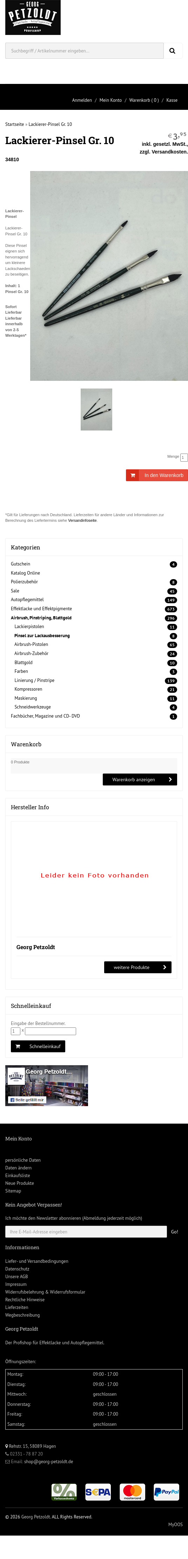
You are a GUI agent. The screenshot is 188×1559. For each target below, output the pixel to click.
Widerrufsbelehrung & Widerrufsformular (45, 1292)
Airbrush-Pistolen (31, 644)
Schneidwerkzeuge (32, 707)
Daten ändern (18, 1168)
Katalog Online (25, 573)
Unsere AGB (16, 1277)
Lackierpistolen (29, 626)
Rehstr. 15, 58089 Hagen (30, 1446)
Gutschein (20, 564)
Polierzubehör (24, 582)
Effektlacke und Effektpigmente (41, 609)
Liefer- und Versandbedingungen (36, 1261)
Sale (15, 591)
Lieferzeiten (16, 1307)
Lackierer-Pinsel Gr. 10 (50, 124)
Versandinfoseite (82, 520)
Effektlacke (50, 1343)
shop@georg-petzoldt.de (48, 1462)
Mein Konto (111, 100)
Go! (174, 1232)
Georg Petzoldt (35, 947)
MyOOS (175, 1525)
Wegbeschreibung (22, 1315)
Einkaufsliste (17, 1176)
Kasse (171, 100)
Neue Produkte (19, 1183)
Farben (21, 671)
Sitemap (13, 1191)
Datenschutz (17, 1269)
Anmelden (82, 100)
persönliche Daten (23, 1160)
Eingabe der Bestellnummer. (38, 1023)
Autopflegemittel (27, 600)
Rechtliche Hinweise (25, 1300)
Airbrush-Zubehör (31, 653)
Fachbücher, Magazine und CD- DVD (45, 716)
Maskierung (25, 698)
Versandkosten (169, 152)
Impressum (16, 1284)
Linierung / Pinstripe (34, 680)
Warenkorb (139, 100)
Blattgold (23, 662)
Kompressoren (28, 689)
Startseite (14, 124)
